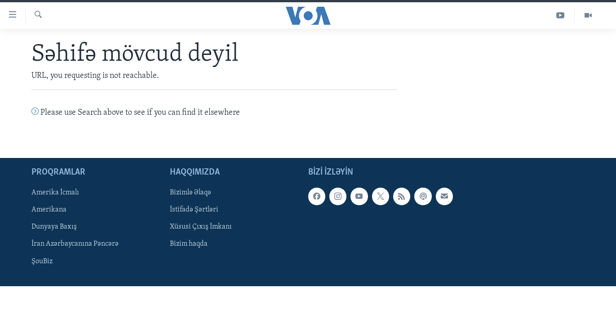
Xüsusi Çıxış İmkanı (201, 227)
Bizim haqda (189, 244)
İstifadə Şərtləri (194, 210)
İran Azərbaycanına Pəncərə (75, 244)
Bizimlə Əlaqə (190, 193)
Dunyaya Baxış (54, 227)
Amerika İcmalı (55, 193)
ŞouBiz (42, 261)
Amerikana (48, 210)
